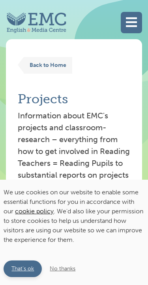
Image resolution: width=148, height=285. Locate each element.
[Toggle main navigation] (131, 22)
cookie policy (34, 211)
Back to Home (48, 64)
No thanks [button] (62, 268)
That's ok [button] (22, 268)
